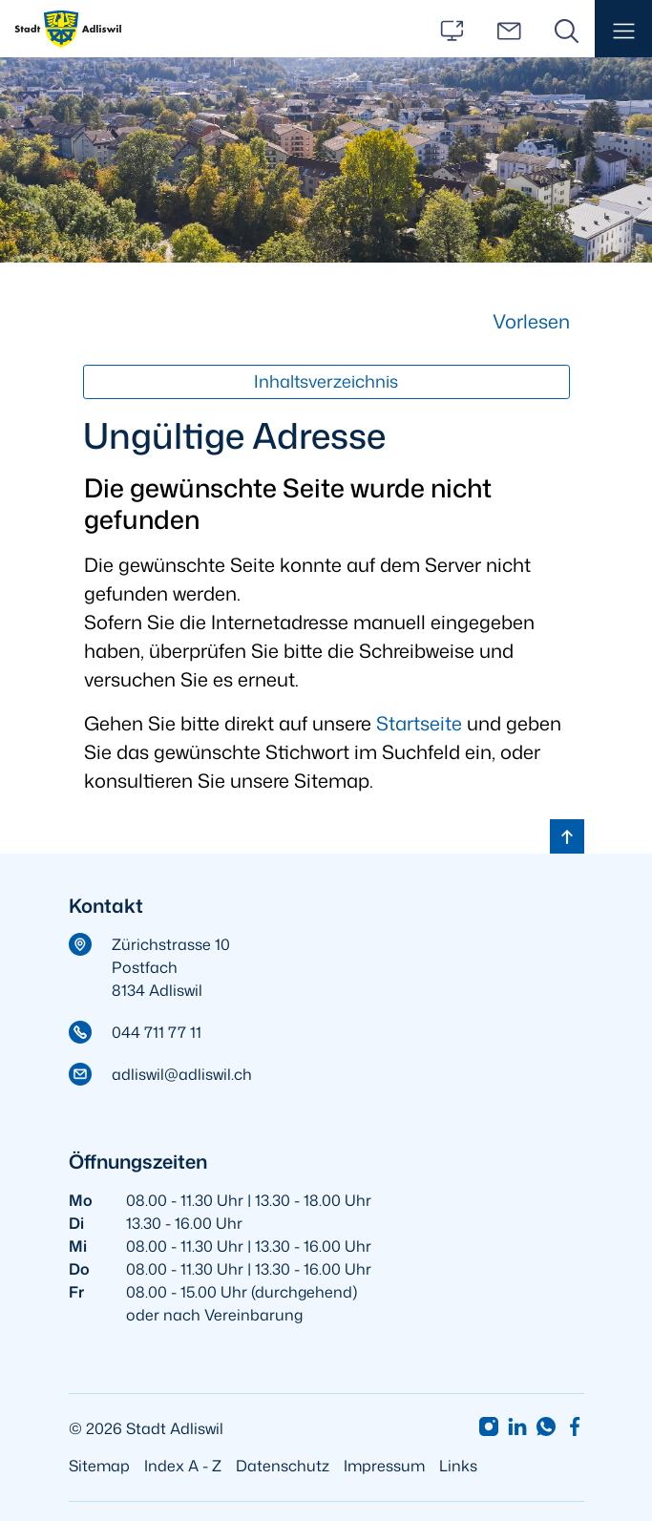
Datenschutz (282, 1465)
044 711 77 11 (156, 1032)
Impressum (384, 1465)
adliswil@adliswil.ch (182, 1074)
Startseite (419, 722)
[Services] (451, 28)
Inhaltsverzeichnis (326, 381)
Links (458, 1465)
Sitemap (99, 1465)
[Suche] (566, 28)
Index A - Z (182, 1465)
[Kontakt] (508, 28)
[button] (623, 28)
